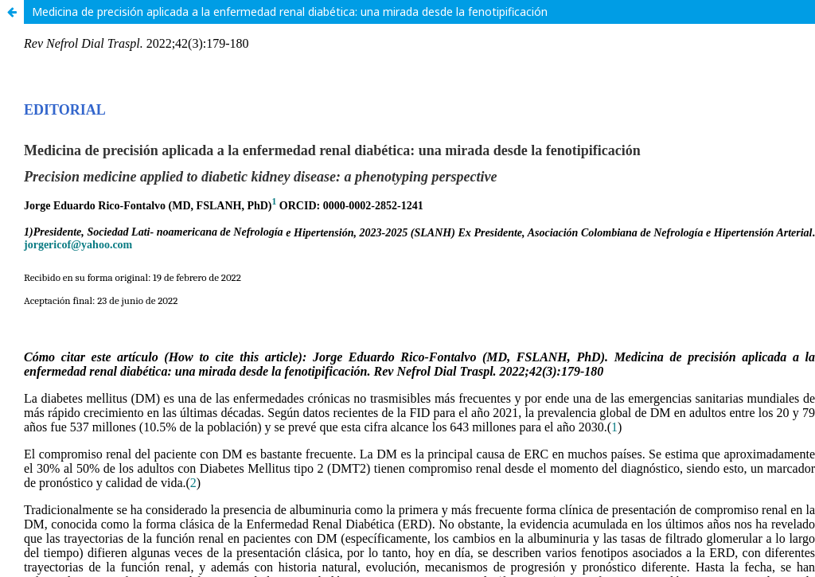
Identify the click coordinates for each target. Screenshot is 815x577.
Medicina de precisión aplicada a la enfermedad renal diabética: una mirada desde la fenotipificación (290, 11)
